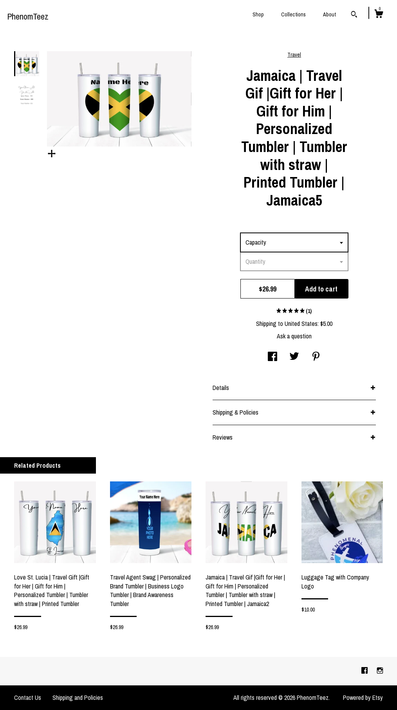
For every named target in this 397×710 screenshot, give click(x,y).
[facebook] (365, 671)
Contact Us (27, 697)
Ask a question (294, 336)
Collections (293, 14)
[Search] (354, 15)
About (329, 14)
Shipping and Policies (77, 697)
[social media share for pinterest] (316, 357)
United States (301, 323)
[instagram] (380, 671)
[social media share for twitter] (294, 357)
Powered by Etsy (363, 697)
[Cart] (378, 15)
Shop (258, 14)
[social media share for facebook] (272, 357)
